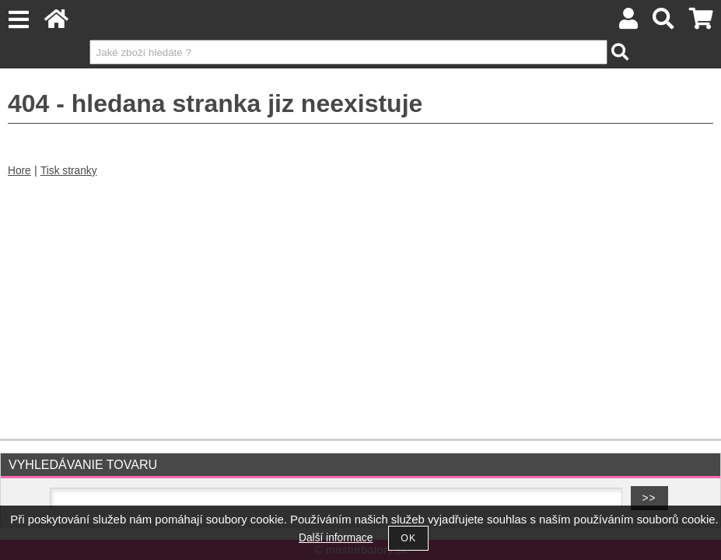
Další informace (336, 538)
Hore (19, 171)
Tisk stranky (68, 171)
